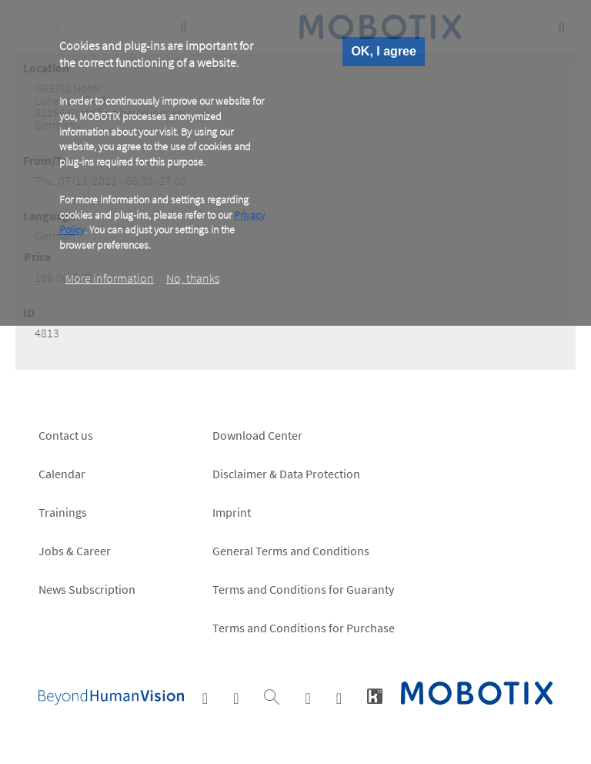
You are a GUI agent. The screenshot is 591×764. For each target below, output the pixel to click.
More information (109, 278)
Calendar (61, 473)
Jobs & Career (74, 550)
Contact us (65, 435)
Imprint (231, 512)
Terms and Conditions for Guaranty (303, 589)
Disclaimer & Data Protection (286, 473)
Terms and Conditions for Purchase (303, 627)
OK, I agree (383, 51)
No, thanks (192, 278)
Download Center (257, 435)
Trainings (62, 512)
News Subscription (86, 589)
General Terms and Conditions (290, 550)
